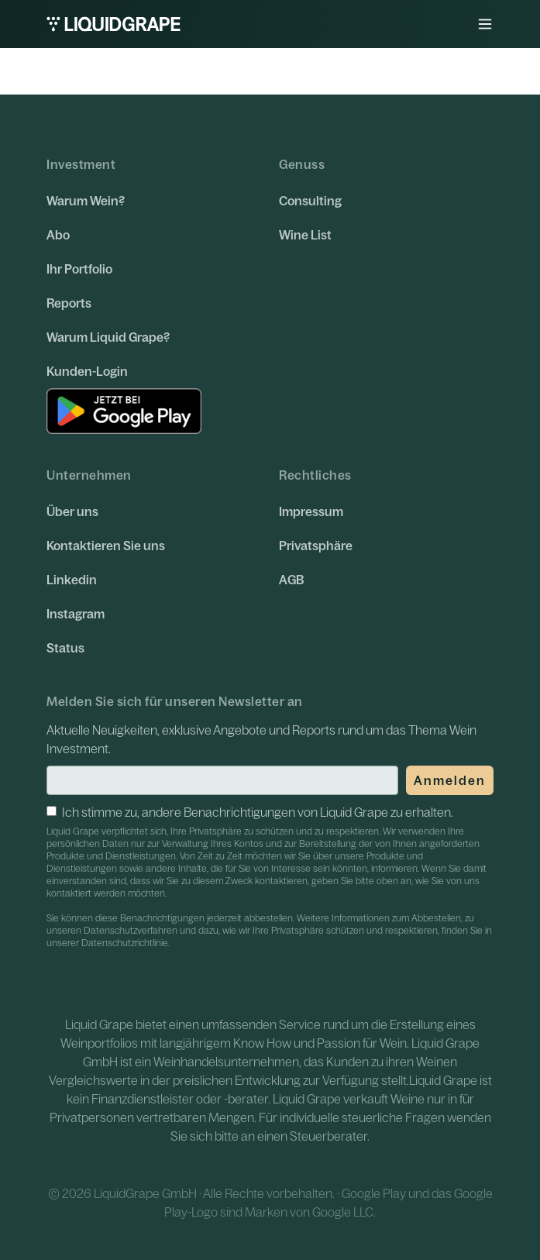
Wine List (305, 235)
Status (65, 648)
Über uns (72, 511)
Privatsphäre (316, 546)
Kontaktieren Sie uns (105, 546)
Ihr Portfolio (79, 269)
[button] (485, 24)
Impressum (311, 511)
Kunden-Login (87, 371)
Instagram (75, 614)
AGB (291, 580)
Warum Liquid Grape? (108, 337)
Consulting (310, 201)
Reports (68, 303)
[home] (113, 23)
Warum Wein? (85, 201)
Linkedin (71, 580)
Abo (58, 235)
